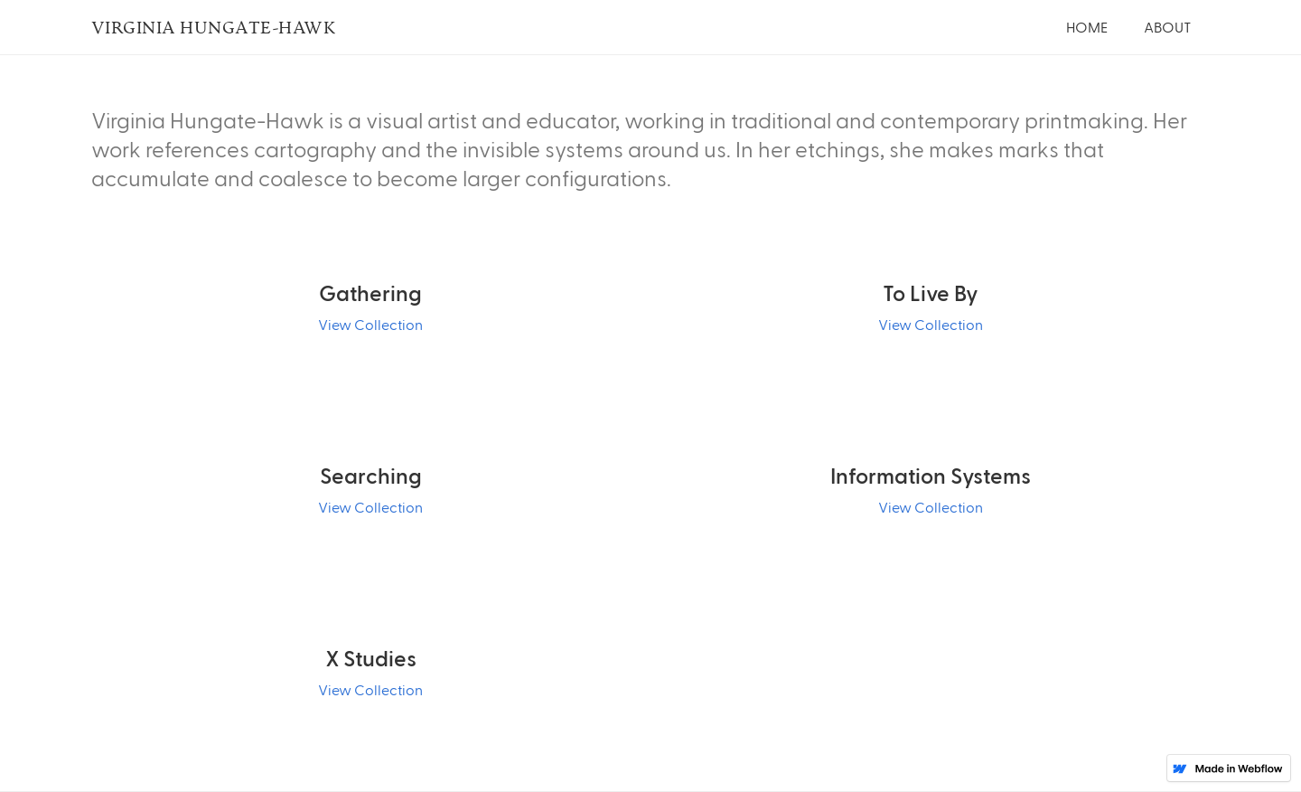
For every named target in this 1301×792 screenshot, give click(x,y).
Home (1087, 26)
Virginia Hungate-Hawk (214, 27)
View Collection (370, 324)
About (1168, 26)
